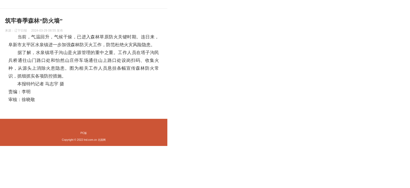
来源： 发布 (34, 30)
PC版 (84, 133)
